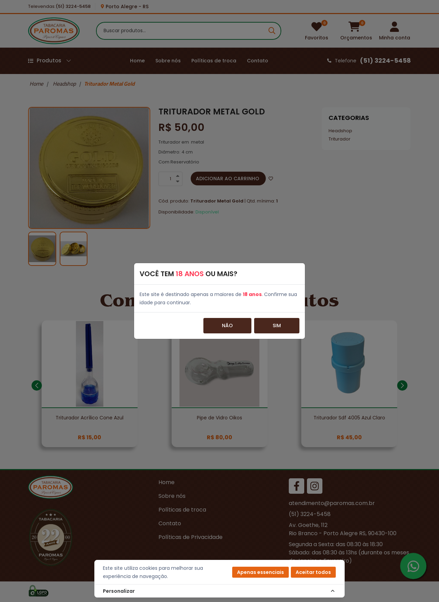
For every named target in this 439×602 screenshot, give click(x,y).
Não (227, 325)
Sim (277, 325)
